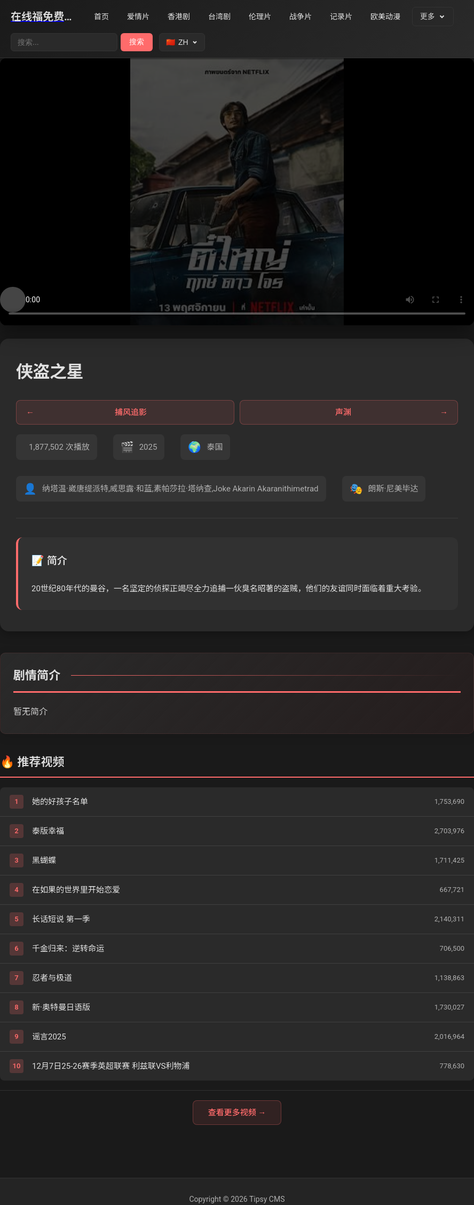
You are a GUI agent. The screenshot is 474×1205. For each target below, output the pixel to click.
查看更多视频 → (237, 1112)
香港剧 (179, 16)
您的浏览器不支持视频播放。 (237, 191)
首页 (101, 16)
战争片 (300, 16)
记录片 (341, 16)
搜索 (136, 41)
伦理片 (260, 16)
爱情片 (138, 16)
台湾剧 (219, 16)
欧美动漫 (385, 16)
